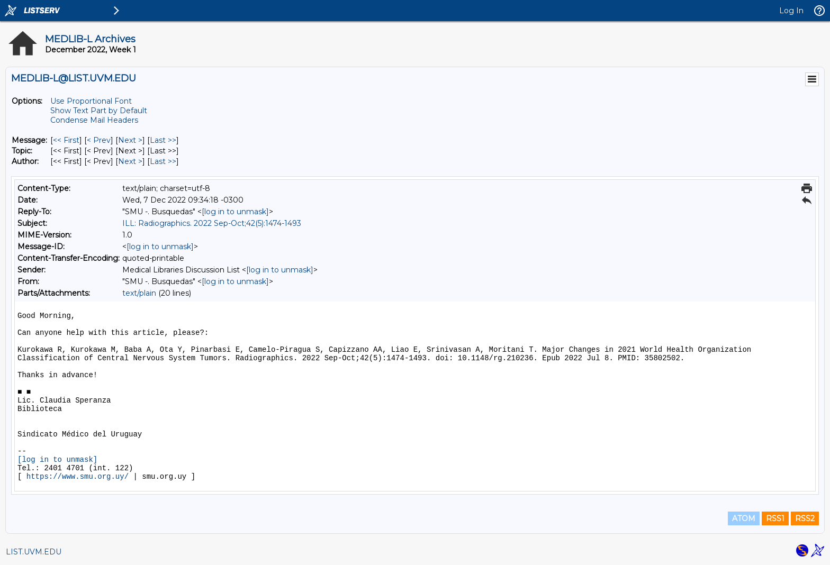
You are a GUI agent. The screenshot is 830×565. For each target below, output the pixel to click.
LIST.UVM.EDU (33, 552)
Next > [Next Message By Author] (130, 161)
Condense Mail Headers (94, 120)
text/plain (139, 293)
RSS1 (775, 518)
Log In (791, 10)
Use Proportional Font (91, 101)
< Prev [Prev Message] (99, 140)
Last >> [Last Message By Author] (163, 161)
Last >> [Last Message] (163, 140)
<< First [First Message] (66, 140)
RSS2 (805, 518)
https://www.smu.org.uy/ (77, 476)
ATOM (743, 518)
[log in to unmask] (235, 211)
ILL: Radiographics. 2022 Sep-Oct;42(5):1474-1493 (211, 223)
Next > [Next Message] (130, 140)
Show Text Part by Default (98, 110)
